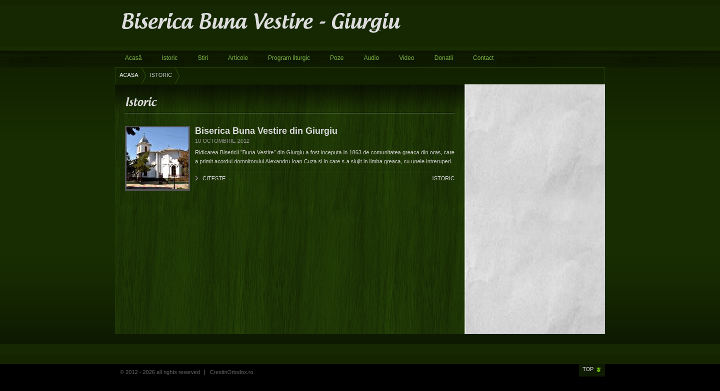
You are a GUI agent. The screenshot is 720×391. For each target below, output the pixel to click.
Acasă (133, 57)
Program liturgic (289, 57)
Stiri (203, 57)
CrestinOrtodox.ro (232, 372)
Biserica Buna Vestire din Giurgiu (266, 131)
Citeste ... (217, 178)
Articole (238, 57)
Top (588, 369)
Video (406, 57)
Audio (371, 57)
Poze (337, 57)
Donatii (443, 57)
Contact (483, 57)
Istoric (170, 57)
